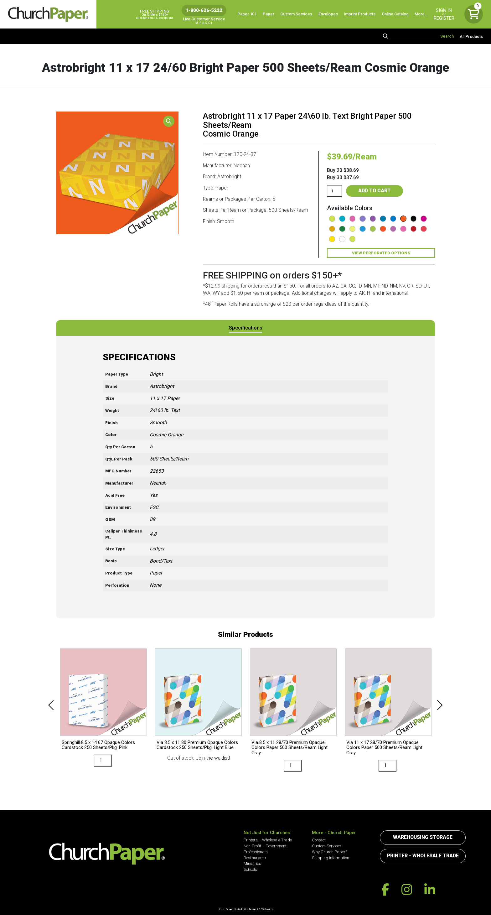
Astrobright (162, 386)
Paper (268, 14)
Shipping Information (330, 857)
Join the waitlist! (213, 758)
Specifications (245, 328)
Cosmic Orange (166, 435)
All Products (471, 36)
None (155, 585)
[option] (103, 712)
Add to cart (374, 191)
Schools (250, 869)
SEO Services (266, 909)
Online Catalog (395, 14)
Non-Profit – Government (265, 846)
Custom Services (296, 14)
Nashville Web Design (245, 909)
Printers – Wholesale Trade (268, 840)
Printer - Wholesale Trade (423, 856)
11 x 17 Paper (165, 398)
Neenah (158, 483)
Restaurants (255, 857)
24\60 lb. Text (165, 410)
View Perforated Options (381, 253)
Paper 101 (246, 14)
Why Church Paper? (329, 852)
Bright (156, 374)
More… (421, 14)
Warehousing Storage (422, 837)
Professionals (256, 852)
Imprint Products (359, 14)
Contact (319, 840)
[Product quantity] (334, 190)
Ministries (252, 863)
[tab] (245, 328)
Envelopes (328, 14)
